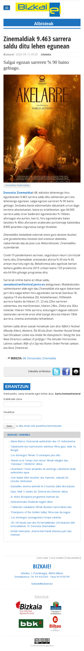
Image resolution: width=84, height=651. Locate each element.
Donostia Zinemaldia (17, 193)
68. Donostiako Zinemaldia (39, 358)
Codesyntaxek (37, 645)
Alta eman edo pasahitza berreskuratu (40, 425)
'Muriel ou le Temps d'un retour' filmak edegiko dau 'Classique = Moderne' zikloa (39, 462)
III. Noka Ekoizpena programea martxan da (35, 496)
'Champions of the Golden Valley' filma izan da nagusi (40, 512)
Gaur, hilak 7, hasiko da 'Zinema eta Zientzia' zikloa (39, 491)
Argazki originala (23, 185)
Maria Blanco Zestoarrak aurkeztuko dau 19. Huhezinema (43, 441)
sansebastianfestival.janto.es (24, 284)
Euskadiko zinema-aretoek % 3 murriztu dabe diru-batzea (43, 486)
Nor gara (43, 558)
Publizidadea (72, 558)
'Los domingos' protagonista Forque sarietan (36, 517)
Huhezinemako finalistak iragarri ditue (32, 501)
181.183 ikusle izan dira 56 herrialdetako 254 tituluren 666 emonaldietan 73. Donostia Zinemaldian (43, 524)
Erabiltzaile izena (12, 399)
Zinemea (46, 54)
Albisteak (44, 23)
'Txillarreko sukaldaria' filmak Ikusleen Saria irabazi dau (41, 507)
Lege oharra (57, 558)
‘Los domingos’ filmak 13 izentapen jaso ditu (35, 455)
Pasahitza (8, 412)
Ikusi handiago (11, 185)
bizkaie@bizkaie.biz (42, 583)
